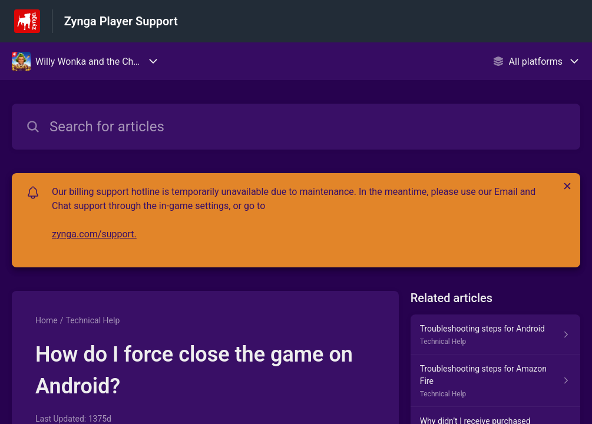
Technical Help (92, 320)
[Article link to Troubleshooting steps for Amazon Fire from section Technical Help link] (495, 381)
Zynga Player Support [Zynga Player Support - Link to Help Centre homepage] (121, 21)
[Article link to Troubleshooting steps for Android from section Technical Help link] (495, 334)
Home (46, 320)
